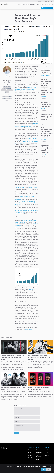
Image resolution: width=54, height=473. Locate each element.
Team (49, 1)
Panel (46, 1)
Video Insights (40, 4)
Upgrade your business (47, 7)
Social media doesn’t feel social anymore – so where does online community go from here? (47, 132)
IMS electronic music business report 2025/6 (46, 104)
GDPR (37, 459)
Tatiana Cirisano (44, 154)
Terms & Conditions (38, 456)
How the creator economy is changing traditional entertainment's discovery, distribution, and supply (46, 88)
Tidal (7, 100)
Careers (30, 455)
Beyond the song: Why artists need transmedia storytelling (46, 117)
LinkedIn (47, 450)
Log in (52, 1)
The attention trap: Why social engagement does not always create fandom (39, 357)
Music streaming (7, 86)
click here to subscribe (24, 325)
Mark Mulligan (44, 108)
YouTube (6, 92)
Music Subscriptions (7, 88)
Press (43, 1)
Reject (48, 469)
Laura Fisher (43, 139)
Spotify (10, 98)
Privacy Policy (39, 452)
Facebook (47, 455)
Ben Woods (43, 96)
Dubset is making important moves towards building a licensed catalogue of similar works (26, 125)
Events (29, 450)
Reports (20, 4)
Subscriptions (9, 90)
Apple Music (9, 96)
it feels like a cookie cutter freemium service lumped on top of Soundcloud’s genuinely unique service (26, 89)
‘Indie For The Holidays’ (20, 187)
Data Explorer (26, 4)
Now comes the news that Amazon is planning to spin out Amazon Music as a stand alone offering (25, 203)
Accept (43, 469)
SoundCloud (5, 98)
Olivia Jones (43, 121)
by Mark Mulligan (7, 75)
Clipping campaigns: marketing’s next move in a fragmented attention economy (13, 357)
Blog (52, 4)
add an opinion (28, 329)
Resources (47, 4)
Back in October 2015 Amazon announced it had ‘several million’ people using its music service (26, 198)
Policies (38, 450)
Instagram (47, 457)
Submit (16, 433)
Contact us (30, 457)
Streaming (3, 90)
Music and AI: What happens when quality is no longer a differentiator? (47, 148)
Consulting (33, 4)
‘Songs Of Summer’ (32, 187)
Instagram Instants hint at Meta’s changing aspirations (38, 388)
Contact (39, 1)
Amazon (3, 96)
